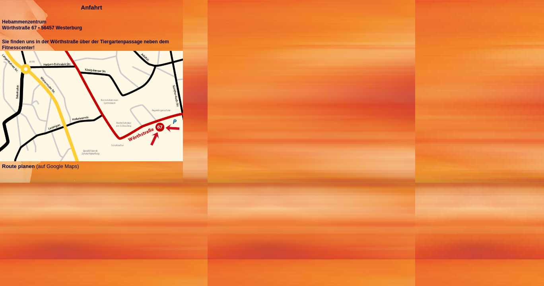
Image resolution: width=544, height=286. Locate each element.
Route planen (18, 166)
